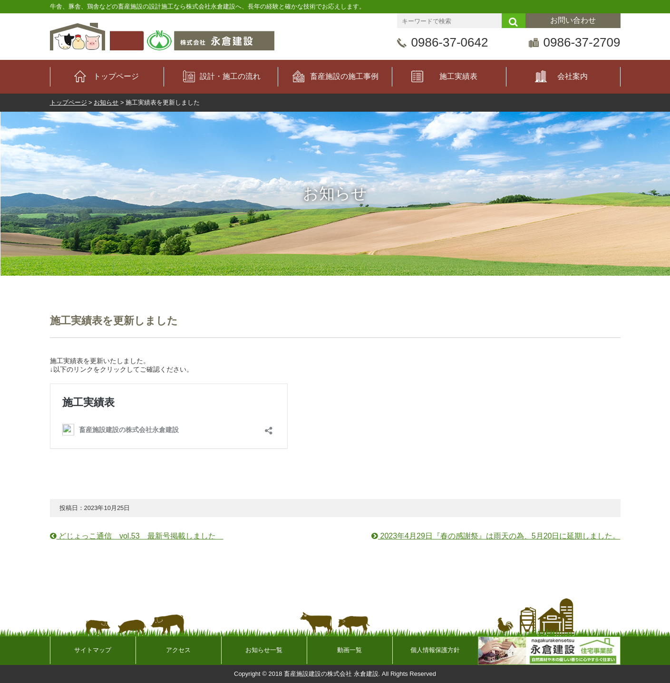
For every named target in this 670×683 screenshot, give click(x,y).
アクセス (178, 650)
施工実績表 (458, 76)
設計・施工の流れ (230, 76)
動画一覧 (349, 650)
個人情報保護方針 (435, 650)
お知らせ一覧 (263, 650)
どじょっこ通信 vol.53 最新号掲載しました (136, 536)
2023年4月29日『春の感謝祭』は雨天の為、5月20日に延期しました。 (495, 536)
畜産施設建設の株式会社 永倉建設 (331, 673)
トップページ (116, 76)
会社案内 (572, 76)
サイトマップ (92, 650)
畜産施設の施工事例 (344, 76)
